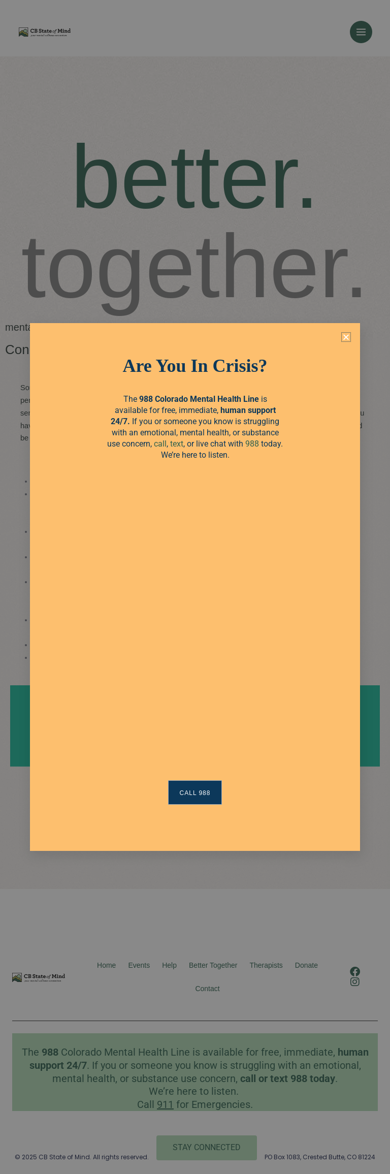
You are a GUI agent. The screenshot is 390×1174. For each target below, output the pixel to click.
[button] (346, 337)
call (160, 444)
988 (252, 444)
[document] (195, 587)
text (176, 444)
